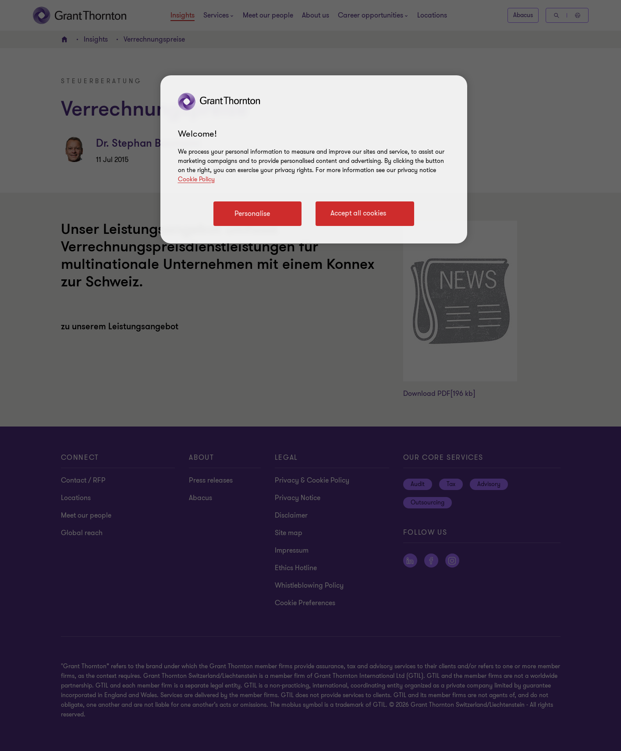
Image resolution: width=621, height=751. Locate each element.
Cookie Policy (196, 179)
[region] (313, 159)
